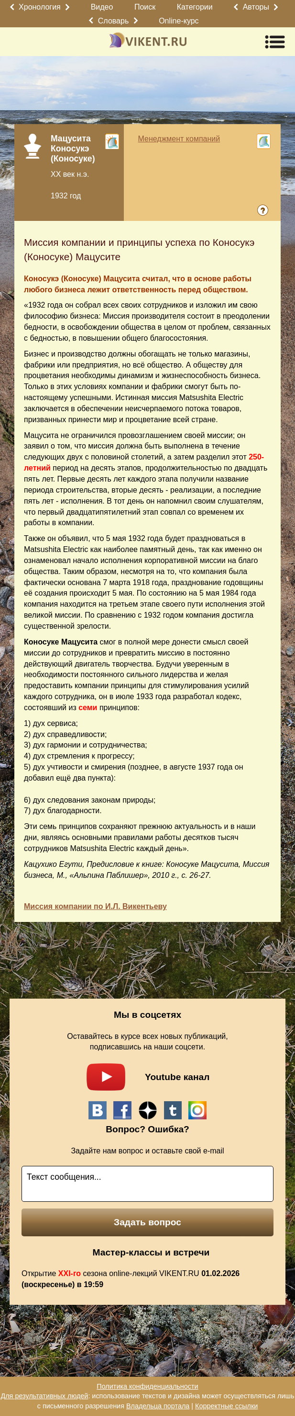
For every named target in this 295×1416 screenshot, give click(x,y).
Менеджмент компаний (179, 139)
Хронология (40, 7)
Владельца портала (157, 1406)
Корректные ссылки (226, 1406)
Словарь (113, 21)
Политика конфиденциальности (147, 1386)
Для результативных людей (44, 1396)
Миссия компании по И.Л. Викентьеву (95, 906)
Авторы (256, 7)
